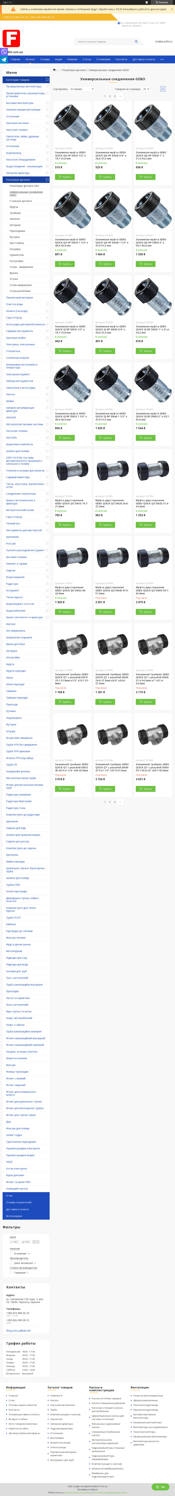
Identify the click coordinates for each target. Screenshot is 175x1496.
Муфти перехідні (16, 670)
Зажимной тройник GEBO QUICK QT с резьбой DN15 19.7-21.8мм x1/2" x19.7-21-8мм (72, 679)
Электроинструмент (18, 374)
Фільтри (10, 1065)
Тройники (15, 213)
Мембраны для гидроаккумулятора (103, 1475)
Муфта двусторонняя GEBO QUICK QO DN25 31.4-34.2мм (152, 503)
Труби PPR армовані (18, 751)
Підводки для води (17, 964)
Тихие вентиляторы (144, 1431)
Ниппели (15, 219)
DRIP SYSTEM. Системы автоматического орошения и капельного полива (24, 460)
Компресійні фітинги (18, 771)
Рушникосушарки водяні (20, 1155)
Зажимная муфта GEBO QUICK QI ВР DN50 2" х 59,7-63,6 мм (153, 416)
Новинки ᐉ (56, 1395)
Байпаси (11, 924)
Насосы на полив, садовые (106, 1398)
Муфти (10, 664)
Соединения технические (21, 493)
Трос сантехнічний (17, 977)
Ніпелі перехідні (15, 684)
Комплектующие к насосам (65, 1414)
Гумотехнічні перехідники (21, 1141)
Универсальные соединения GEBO (26, 193)
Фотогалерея (14, 1216)
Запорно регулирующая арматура (20, 409)
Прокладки (12, 991)
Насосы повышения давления (108, 1403)
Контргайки (16, 261)
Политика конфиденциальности (110, 1492)
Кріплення (12, 821)
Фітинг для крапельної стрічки (24, 1101)
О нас (9, 1195)
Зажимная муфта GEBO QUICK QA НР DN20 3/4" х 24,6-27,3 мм (110, 155)
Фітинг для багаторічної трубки (25, 1108)
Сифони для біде (16, 828)
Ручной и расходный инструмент (25, 550)
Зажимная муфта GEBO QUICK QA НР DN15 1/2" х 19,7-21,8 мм (70, 155)
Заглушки (15, 225)
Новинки (72, 59)
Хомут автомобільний (19, 1018)
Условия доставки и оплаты (24, 1414)
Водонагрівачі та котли (20, 603)
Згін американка (15, 630)
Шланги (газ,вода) (17, 311)
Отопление (12, 116)
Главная (15, 59)
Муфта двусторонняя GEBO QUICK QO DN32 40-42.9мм (70, 590)
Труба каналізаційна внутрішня (24, 984)
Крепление (12, 536)
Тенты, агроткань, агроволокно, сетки (25, 485)
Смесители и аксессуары (20, 387)
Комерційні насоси (17, 1188)
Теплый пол (13, 523)
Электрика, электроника (20, 344)
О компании (103, 59)
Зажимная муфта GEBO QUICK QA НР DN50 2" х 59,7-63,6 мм (151, 242)
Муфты (14, 206)
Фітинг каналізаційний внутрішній (25, 1038)
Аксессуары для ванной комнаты (25, 324)
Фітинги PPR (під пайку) (19, 758)
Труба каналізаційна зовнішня (23, 1031)
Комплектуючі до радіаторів (23, 814)
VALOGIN (11, 437)
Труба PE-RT (13, 917)
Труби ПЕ (11, 764)
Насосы (10, 394)
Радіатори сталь (16, 808)
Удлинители (17, 255)
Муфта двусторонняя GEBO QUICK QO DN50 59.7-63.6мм (152, 590)
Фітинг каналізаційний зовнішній (25, 1044)
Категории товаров (17, 79)
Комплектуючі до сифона (21, 848)
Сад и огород (14, 317)
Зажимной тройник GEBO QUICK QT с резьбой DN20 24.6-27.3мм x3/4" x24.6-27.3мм (112, 679)
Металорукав (14, 951)
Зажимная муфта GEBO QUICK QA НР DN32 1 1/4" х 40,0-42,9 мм (71, 242)
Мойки (10, 401)
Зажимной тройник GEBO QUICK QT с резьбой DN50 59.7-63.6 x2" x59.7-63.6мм (152, 767)
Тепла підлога (14, 597)
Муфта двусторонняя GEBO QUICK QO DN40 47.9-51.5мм (112, 590)
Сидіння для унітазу (17, 841)
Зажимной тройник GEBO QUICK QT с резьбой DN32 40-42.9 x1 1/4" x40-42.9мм (71, 767)
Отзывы (45, 59)
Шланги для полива (17, 451)
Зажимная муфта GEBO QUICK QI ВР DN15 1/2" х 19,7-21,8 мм (70, 329)
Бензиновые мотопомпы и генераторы (21, 366)
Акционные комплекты (19, 444)
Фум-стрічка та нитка (18, 1011)
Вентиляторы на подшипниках (150, 1427)
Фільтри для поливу (17, 1128)
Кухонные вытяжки (17, 123)
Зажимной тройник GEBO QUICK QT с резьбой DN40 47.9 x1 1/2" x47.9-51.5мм (112, 767)
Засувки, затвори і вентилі (21, 1051)
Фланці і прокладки (17, 1071)
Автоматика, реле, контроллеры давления (105, 1441)
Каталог (30, 59)
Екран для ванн (15, 1175)
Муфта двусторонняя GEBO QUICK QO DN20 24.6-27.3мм (112, 503)
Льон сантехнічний (17, 1004)
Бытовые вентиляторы (19, 103)
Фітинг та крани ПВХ (18, 1182)
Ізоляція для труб (16, 971)
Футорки (15, 237)
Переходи (12, 704)
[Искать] (136, 42)
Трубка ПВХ (13, 884)
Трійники (11, 691)
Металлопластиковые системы (24, 424)
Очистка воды (14, 304)
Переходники (17, 231)
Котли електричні (16, 1168)
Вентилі (10, 624)
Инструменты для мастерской (24, 530)
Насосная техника (17, 129)
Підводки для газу (16, 957)
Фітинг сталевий (15, 1078)
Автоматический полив (20, 510)
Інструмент (12, 590)
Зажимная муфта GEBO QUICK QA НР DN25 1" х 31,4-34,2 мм (151, 155)
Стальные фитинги (21, 201)
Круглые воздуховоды (145, 1409)
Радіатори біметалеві (19, 801)
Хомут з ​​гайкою (15, 1024)
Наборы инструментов (19, 381)
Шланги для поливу (17, 878)
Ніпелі (9, 677)
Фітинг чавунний (15, 1085)
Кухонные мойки (16, 337)
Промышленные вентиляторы (23, 86)
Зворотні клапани (16, 1058)
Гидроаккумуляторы (61, 1428)
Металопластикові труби (21, 778)
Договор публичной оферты (24, 1433)
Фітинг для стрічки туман (21, 1115)
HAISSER (11, 417)
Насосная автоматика (62, 1405)
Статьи (87, 59)
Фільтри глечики (15, 937)
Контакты (121, 59)
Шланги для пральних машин (23, 834)
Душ (8, 1121)
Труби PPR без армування (21, 744)
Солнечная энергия (17, 357)
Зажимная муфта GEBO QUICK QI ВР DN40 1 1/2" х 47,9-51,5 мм (111, 416)
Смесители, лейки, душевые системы (22, 138)
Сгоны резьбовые (20, 291)
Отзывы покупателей (18, 1202)
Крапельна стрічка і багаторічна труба (25, 870)
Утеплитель (13, 351)
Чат (160, 1487)
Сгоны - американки (21, 267)
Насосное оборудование (21, 159)
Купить (67, 177)
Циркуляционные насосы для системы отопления (108, 1417)
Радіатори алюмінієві (18, 794)
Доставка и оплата (144, 59)
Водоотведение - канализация (24, 166)
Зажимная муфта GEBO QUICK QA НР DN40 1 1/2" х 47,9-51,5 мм (111, 242)
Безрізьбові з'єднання (19, 637)
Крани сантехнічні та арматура (24, 617)
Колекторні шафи (16, 891)
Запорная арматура (17, 173)
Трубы (53, 1409)
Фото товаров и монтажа (23, 1423)
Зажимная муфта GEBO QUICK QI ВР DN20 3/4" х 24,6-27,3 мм (110, 329)
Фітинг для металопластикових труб (24, 786)
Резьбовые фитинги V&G (24, 185)
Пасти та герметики (18, 998)
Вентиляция (57, 1437)
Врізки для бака (15, 644)
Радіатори (12, 583)
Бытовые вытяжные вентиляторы (144, 1416)
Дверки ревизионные (145, 1400)
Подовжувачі (14, 717)
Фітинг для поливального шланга (21, 1093)
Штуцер (10, 731)
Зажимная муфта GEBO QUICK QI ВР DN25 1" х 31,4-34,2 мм (153, 329)
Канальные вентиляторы (147, 1422)
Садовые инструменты (19, 331)
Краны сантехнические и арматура (20, 502)
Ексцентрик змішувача (19, 737)
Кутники (11, 711)
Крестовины (17, 243)
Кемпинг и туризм (16, 563)
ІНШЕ (9, 1161)
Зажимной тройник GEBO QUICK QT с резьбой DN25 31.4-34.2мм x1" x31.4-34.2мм (152, 679)
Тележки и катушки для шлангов (25, 470)
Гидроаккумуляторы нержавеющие (103, 1457)
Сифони (10, 570)
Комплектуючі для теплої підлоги (21, 909)
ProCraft (11, 543)
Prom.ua (103, 1486)
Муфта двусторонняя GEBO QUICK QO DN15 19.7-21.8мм (71, 503)
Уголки (14, 279)
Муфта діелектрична (18, 944)
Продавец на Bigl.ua (87, 1489)
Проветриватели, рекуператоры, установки (25, 95)
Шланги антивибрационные (107, 1468)
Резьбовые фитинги (18, 179)
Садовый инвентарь (18, 477)
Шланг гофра (14, 1135)
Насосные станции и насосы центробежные (107, 1409)
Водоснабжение (15, 610)
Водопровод (13, 153)
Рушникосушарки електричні (23, 1148)
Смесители (56, 1419)
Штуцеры (15, 249)
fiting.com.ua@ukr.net (18, 1330)
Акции (58, 59)
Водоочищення (15, 577)
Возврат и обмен (18, 1419)
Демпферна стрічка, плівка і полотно (22, 899)
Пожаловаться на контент (78, 1492)
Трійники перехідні (17, 697)
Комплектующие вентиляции (23, 109)
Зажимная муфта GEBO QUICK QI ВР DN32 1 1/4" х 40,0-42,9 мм (71, 416)
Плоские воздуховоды (145, 1405)
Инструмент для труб (62, 1460)
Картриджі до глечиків (19, 931)
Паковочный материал (19, 297)
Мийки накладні (15, 861)
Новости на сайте (18, 1428)
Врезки (14, 273)
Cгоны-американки (21, 285)
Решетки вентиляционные (148, 1395)
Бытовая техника (16, 557)
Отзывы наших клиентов (23, 1405)
